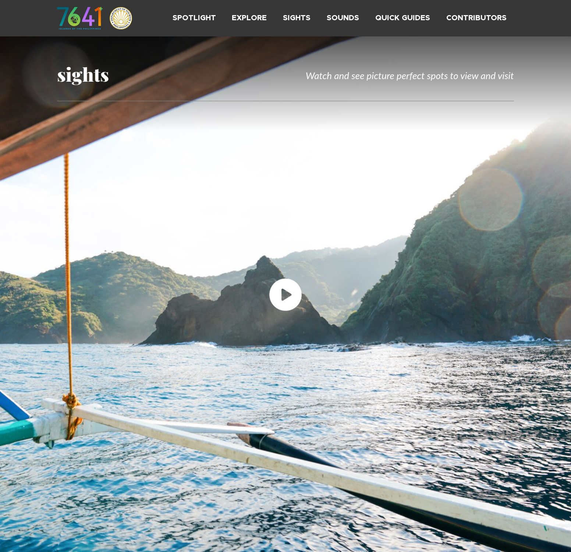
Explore (249, 18)
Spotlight (194, 18)
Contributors (476, 18)
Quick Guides (402, 18)
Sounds (343, 18)
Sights (297, 18)
